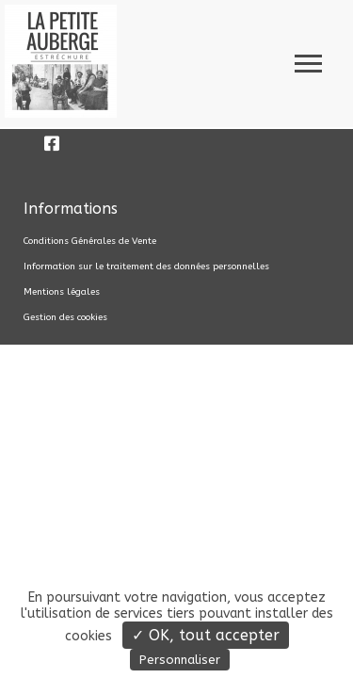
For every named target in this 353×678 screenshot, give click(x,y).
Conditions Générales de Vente (90, 241)
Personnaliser (179, 660)
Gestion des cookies (65, 317)
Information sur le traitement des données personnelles (146, 266)
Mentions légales (62, 292)
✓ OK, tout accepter (206, 635)
